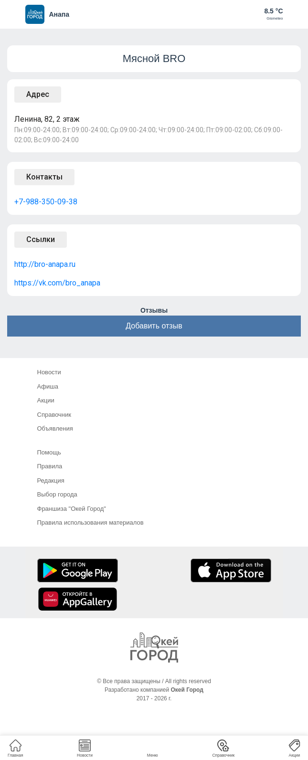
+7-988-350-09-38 (45, 201)
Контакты (44, 176)
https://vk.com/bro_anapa (57, 282)
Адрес (37, 94)
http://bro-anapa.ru (44, 264)
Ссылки (40, 239)
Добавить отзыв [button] (154, 326)
